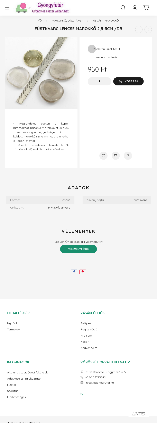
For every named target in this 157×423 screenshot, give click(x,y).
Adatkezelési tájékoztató (24, 382)
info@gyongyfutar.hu (99, 386)
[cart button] (146, 8)
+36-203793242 (95, 380)
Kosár (85, 345)
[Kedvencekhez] (103, 159)
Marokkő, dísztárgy (67, 24)
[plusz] (107, 85)
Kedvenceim (89, 351)
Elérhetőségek (16, 400)
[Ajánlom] (116, 159)
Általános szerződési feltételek (27, 376)
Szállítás (12, 394)
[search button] (123, 8)
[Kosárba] (128, 85)
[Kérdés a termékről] (128, 159)
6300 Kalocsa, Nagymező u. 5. (105, 375)
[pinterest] (82, 275)
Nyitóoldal (14, 326)
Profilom (86, 339)
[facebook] (74, 275)
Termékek (13, 333)
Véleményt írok (78, 252)
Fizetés (12, 388)
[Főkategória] (40, 24)
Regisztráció (89, 333)
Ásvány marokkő (106, 24)
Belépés (86, 326)
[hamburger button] (7, 8)
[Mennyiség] (99, 85)
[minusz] (92, 85)
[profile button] (135, 8)
